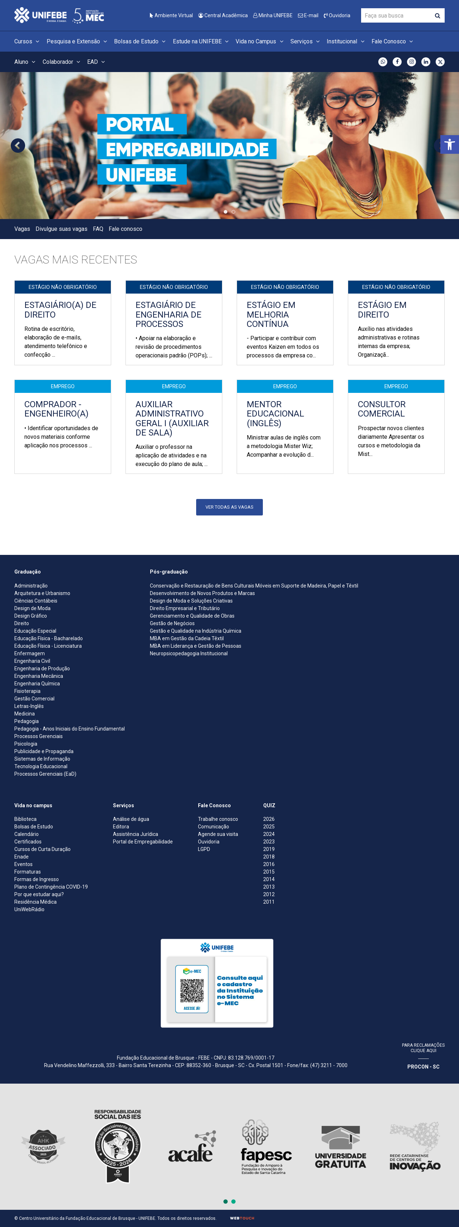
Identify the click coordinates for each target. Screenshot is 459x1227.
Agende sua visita (218, 834)
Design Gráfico (30, 616)
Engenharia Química (37, 683)
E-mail (308, 15)
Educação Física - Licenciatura (48, 646)
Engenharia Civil (32, 661)
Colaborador (62, 61)
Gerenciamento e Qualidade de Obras (192, 616)
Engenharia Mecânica (38, 676)
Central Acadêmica (223, 15)
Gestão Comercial (34, 699)
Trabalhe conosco (218, 819)
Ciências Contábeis (35, 601)
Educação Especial (35, 631)
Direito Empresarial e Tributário (185, 608)
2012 (269, 894)
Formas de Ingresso (36, 879)
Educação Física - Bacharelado (48, 638)
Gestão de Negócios (172, 623)
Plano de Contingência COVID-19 (51, 887)
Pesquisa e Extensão (78, 41)
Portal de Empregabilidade (143, 842)
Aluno (25, 61)
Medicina (24, 714)
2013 (269, 887)
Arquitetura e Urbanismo (42, 593)
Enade (21, 857)
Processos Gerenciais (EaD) (45, 774)
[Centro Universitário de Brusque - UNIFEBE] (59, 14)
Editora (121, 826)
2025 (269, 826)
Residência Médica (35, 902)
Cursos (27, 41)
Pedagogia (26, 721)
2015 (269, 872)
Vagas (22, 228)
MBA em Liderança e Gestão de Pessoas (195, 646)
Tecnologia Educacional (40, 766)
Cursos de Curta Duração (42, 849)
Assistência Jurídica (135, 834)
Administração (31, 586)
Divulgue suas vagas (61, 228)
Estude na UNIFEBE (202, 41)
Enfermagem (29, 653)
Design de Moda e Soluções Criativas (191, 601)
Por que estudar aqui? (39, 894)
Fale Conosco (393, 41)
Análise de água (131, 819)
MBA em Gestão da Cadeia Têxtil (187, 638)
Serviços (306, 41)
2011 (269, 902)
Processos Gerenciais (38, 736)
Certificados (28, 842)
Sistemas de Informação (42, 759)
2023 (269, 842)
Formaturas (27, 872)
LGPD (204, 849)
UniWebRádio (29, 909)
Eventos (23, 864)
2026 (269, 819)
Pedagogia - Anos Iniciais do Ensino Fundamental (69, 729)
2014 (269, 879)
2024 (269, 834)
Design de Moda (32, 608)
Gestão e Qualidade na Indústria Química (195, 631)
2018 (269, 857)
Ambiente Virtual (171, 15)
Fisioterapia (27, 691)
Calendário (26, 834)
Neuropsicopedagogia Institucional (189, 653)
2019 (269, 849)
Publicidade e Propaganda (44, 751)
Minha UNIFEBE (273, 15)
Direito (21, 623)
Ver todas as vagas (229, 507)
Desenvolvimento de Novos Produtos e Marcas (202, 593)
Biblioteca (25, 819)
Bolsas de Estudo (140, 41)
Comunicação (213, 826)
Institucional (346, 41)
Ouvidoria (337, 15)
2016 (269, 864)
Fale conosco (125, 228)
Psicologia (25, 744)
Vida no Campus (260, 41)
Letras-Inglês (29, 706)
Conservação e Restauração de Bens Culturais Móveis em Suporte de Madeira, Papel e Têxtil (254, 586)
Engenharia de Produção (42, 668)
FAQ (98, 228)
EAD (97, 61)
